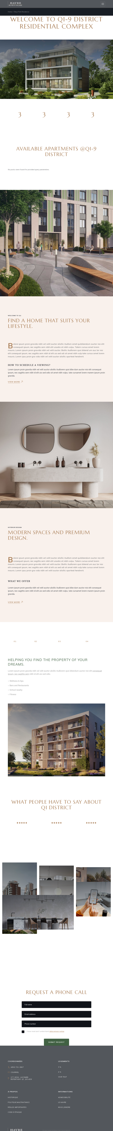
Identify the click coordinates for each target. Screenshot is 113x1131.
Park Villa (21, 641)
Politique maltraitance (19, 1102)
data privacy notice (56, 1031)
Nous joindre (64, 1107)
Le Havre (62, 1102)
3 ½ (59, 1067)
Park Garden (43, 641)
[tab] (21, 641)
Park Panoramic (69, 641)
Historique (13, 1097)
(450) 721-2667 (17, 1067)
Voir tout (62, 1077)
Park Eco (92, 641)
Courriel (15, 1072)
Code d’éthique (15, 1112)
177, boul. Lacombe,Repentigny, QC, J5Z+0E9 (21, 1078)
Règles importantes (17, 1107)
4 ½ (59, 1072)
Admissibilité (64, 1097)
